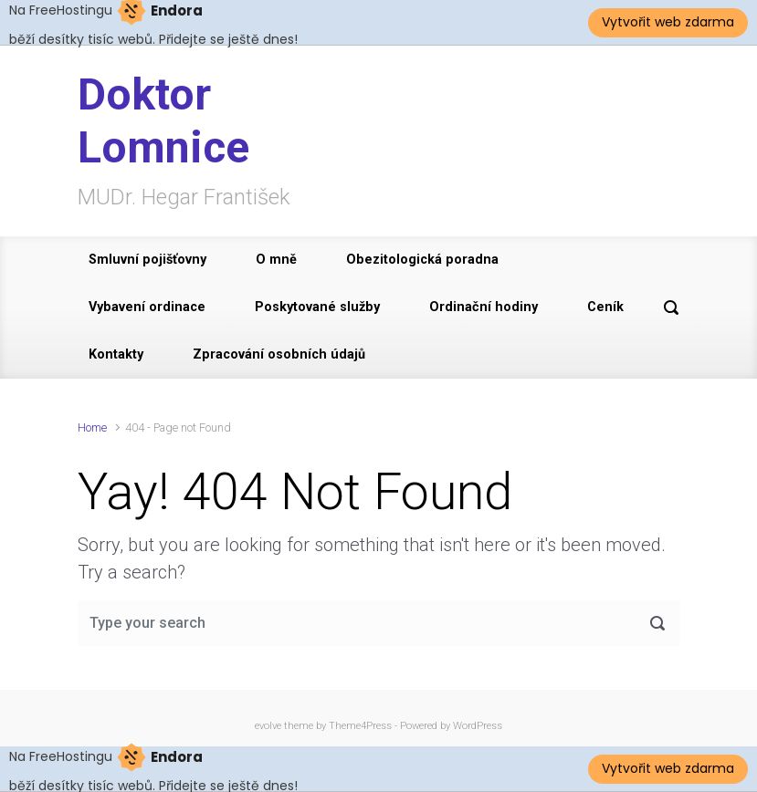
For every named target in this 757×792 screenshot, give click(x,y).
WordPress (477, 726)
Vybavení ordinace (147, 307)
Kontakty (116, 354)
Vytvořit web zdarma (668, 22)
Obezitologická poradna (422, 259)
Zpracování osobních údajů (279, 354)
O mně (276, 259)
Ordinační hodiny (483, 307)
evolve (268, 726)
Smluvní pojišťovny (147, 259)
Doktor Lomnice (163, 120)
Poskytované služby (317, 307)
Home (92, 427)
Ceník (605, 307)
